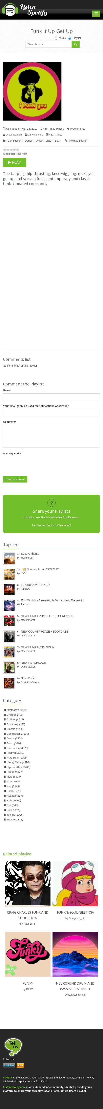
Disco (39, 140)
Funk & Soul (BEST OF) (75, 912)
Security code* (12, 453)
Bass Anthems (30, 553)
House (15, 771)
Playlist (74, 38)
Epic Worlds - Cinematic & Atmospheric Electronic (52, 600)
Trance (15, 819)
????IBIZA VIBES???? (35, 584)
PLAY (14, 162)
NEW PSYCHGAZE (33, 662)
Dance (29, 140)
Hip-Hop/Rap (18, 767)
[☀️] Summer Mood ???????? (40, 569)
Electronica (17, 748)
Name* (7, 390)
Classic (15, 728)
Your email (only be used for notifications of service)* (36, 405)
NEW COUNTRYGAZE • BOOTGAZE (44, 631)
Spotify (7, 1077)
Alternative (17, 709)
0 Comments (76, 128)
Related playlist (78, 140)
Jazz (48, 140)
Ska (12, 805)
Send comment (15, 479)
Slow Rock (27, 678)
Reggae (15, 795)
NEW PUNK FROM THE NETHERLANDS (47, 616)
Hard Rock (17, 757)
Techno (15, 814)
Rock (14, 800)
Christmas (16, 724)
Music (60, 38)
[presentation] (33, 464)
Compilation (15, 140)
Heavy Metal (18, 762)
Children (15, 714)
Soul (57, 140)
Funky (28, 983)
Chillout (15, 719)
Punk (14, 791)
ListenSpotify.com (14, 1087)
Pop (13, 786)
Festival (15, 752)
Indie (14, 776)
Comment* (9, 421)
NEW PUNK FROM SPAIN (37, 647)
